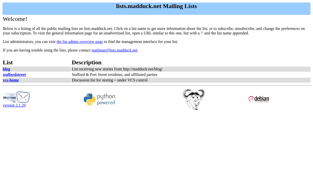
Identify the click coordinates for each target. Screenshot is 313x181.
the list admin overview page (80, 41)
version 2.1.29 (16, 103)
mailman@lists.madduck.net (114, 50)
